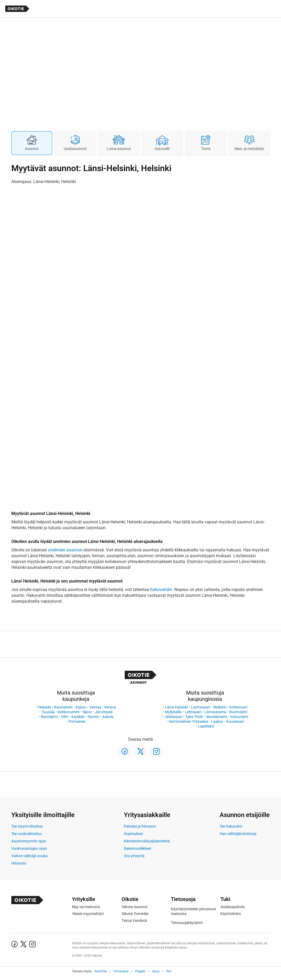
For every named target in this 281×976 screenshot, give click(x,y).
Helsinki (44, 707)
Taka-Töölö (194, 717)
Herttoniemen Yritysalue (188, 721)
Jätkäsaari (173, 717)
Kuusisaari (235, 721)
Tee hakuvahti (231, 826)
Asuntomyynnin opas (28, 841)
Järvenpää (104, 712)
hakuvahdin (161, 589)
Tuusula (48, 712)
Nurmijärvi (49, 717)
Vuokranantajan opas (29, 848)
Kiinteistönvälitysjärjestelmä (147, 841)
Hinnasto (18, 863)
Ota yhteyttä (134, 856)
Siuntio (93, 717)
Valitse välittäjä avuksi (29, 856)
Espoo (81, 707)
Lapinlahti (206, 726)
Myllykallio (173, 712)
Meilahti (219, 707)
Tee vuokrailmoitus (26, 834)
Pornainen (77, 721)
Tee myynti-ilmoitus (27, 826)
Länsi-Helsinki (176, 707)
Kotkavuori (238, 707)
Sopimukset (133, 834)
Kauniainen (63, 707)
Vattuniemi (239, 717)
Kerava (110, 707)
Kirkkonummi (68, 712)
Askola (107, 717)
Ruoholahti (238, 712)
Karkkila (78, 717)
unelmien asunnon (65, 549)
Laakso (217, 721)
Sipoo (87, 712)
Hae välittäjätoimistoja (238, 834)
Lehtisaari (193, 712)
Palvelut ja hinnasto (140, 826)
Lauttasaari (200, 707)
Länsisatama (215, 712)
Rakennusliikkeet (137, 848)
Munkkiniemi (216, 717)
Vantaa (95, 707)
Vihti (64, 717)
